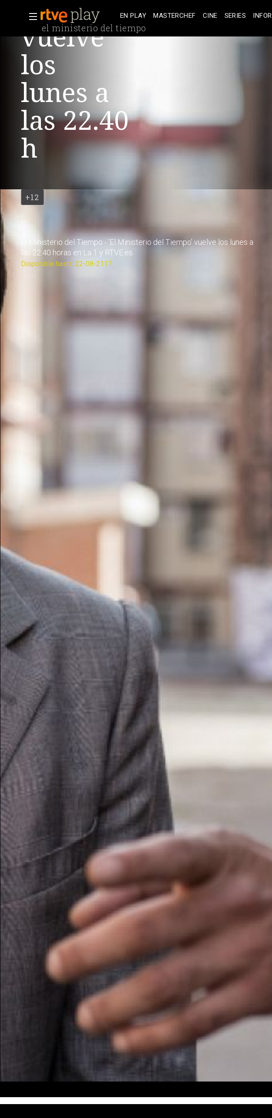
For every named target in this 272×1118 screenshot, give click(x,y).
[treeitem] (133, 15)
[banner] (78, 15)
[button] (30, 16)
